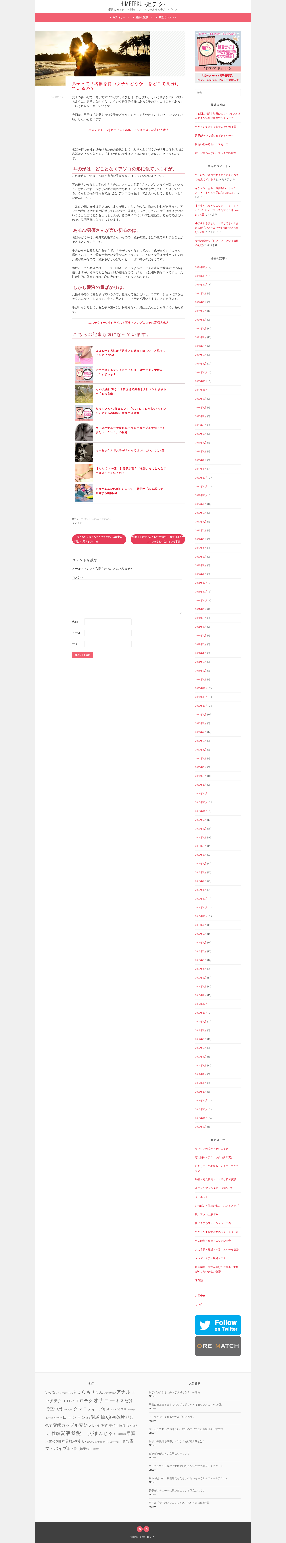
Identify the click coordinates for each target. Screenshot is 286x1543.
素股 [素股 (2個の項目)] (99, 1441)
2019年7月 (201, 837)
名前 (75, 621)
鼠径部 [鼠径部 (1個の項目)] (96, 1449)
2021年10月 (201, 600)
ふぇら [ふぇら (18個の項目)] (79, 1392)
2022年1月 (201, 574)
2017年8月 (201, 1030)
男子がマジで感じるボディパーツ (214, 135)
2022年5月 (201, 539)
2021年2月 (201, 670)
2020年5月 (201, 749)
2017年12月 (201, 1004)
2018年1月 (201, 995)
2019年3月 (201, 872)
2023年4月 (201, 442)
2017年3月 (201, 1065)
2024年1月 (201, 363)
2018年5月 (201, 960)
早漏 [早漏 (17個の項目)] (131, 1433)
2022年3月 (201, 556)
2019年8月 (201, 828)
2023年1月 (201, 469)
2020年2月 (201, 776)
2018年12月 (201, 898)
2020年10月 (201, 705)
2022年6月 (201, 530)
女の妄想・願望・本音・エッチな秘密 (217, 1249)
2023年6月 (201, 425)
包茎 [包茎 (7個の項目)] (48, 1425)
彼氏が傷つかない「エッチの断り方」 (217, 153)
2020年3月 (201, 767)
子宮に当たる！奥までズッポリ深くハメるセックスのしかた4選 (185, 1404)
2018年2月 (201, 986)
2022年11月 (201, 486)
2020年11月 (201, 697)
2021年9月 (201, 609)
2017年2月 (201, 1074)
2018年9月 (201, 925)
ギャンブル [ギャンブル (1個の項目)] (68, 1409)
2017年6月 (201, 1039)
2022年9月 (201, 504)
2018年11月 (201, 907)
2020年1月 (201, 784)
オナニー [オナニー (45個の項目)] (104, 1400)
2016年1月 (201, 1091)
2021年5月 (201, 644)
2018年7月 (201, 942)
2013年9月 (201, 1126)
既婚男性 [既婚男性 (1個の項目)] (122, 1434)
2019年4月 (201, 863)
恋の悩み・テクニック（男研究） (214, 1157)
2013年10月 (201, 1118)
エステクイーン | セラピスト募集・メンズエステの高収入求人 (128, 130)
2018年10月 (201, 916)
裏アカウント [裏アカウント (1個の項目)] (116, 1442)
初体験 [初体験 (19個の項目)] (118, 1417)
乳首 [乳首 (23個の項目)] (95, 1417)
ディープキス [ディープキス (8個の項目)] (99, 1409)
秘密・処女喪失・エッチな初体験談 (215, 1179)
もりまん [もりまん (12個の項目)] (95, 1392)
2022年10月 (201, 495)
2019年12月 (201, 793)
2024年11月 (201, 276)
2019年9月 (201, 819)
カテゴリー (118, 17)
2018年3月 (201, 977)
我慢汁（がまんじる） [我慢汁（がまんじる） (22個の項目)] (94, 1433)
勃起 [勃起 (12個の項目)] (130, 1417)
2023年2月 (201, 460)
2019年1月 (201, 889)
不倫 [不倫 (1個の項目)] (89, 1418)
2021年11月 (201, 591)
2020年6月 (201, 740)
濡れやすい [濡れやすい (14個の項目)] (75, 1441)
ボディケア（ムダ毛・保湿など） (214, 1188)
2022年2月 (201, 565)
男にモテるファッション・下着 (213, 1223)
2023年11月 (201, 381)
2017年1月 (201, 1083)
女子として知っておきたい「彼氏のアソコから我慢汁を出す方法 (186, 1429)
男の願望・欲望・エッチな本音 (213, 1240)
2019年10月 (201, 811)
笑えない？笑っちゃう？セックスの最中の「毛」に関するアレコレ (97, 539)
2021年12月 (201, 582)
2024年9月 (201, 293)
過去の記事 (141, 17)
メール (76, 633)
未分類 (199, 1280)
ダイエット (201, 1196)
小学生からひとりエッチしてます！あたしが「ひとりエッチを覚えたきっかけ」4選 (217, 210)
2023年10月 (201, 390)
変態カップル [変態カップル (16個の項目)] (66, 1425)
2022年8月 (201, 512)
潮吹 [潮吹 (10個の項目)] (60, 1441)
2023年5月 (201, 433)
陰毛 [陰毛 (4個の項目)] (126, 1441)
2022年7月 (201, 521)
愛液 (79, 523)
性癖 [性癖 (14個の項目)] (56, 1433)
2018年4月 (201, 968)
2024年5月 (201, 328)
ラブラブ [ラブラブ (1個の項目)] (58, 1418)
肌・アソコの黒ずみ (206, 1214)
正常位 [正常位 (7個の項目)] (50, 1441)
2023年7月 (201, 416)
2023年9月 (201, 398)
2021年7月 (201, 626)
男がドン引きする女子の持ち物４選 (215, 126)
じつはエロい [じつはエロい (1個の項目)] (66, 1393)
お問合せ (200, 1295)
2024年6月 (201, 319)
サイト (76, 644)
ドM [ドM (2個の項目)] (112, 1409)
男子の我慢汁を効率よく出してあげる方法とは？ (177, 1441)
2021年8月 (201, 618)
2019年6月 (201, 846)
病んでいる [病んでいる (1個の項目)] (92, 1442)
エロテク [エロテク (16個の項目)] (84, 1400)
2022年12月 (201, 477)
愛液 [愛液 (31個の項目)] (65, 1433)
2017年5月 (201, 1047)
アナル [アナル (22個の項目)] (123, 1392)
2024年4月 (201, 337)
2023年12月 (201, 372)
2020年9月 (201, 714)
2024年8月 (201, 302)
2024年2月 (201, 354)
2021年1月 (201, 679)
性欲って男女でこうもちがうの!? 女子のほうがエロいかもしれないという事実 (158, 539)
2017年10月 (201, 1012)
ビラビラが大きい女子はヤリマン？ (169, 1453)
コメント (78, 577)
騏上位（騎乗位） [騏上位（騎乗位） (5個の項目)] (80, 1449)
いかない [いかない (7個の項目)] (52, 1392)
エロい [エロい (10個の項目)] (69, 1401)
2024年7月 (201, 311)
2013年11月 (201, 1109)
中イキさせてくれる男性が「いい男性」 (172, 1416)
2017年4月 (201, 1056)
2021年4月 (201, 653)
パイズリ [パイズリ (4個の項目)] (120, 1409)
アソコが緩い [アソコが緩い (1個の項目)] (110, 1393)
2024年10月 (201, 284)
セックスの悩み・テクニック (98, 518)
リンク (199, 1304)
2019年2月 (201, 881)
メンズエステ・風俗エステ (210, 1258)
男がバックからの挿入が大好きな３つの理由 (174, 1392)
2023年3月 (201, 451)
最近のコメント (167, 17)
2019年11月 (201, 802)
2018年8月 (201, 933)
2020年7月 (201, 732)
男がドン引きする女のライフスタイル (217, 1232)
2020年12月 (201, 688)
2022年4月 (201, 548)
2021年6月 (201, 635)
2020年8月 (201, 723)
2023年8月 (201, 407)
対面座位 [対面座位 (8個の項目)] (108, 1425)
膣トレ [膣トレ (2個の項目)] (106, 1441)
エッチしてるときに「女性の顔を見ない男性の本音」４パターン (186, 1466)
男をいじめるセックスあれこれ (213, 144)
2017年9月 (201, 1021)
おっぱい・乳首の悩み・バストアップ (217, 1205)
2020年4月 (201, 758)
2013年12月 (201, 1100)
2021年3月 (201, 661)
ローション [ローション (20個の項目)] (74, 1417)
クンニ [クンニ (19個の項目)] (80, 1409)
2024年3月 (201, 346)
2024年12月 (201, 267)
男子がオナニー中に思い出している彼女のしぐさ (177, 1490)
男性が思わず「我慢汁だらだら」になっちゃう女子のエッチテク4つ (188, 1478)
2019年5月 (201, 854)
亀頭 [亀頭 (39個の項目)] (106, 1417)
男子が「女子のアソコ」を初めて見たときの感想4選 (179, 1502)
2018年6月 (201, 951)
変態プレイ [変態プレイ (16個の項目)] (90, 1425)
